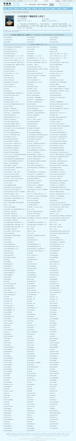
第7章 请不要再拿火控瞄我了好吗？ (11, 51)
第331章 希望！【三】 (54, 296)
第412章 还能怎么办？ (54, 355)
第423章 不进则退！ (30, 364)
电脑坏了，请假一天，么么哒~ (55, 224)
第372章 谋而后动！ (30, 327)
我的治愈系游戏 (19, 30)
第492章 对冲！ (30, 415)
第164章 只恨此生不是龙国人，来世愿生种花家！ (59, 165)
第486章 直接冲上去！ (31, 410)
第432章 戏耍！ (30, 371)
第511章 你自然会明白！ (54, 37)
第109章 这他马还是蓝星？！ (32, 125)
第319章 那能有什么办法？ (55, 288)
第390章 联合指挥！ (30, 340)
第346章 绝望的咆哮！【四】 (55, 307)
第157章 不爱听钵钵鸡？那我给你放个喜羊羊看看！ (36, 161)
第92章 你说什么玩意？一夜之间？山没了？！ (58, 112)
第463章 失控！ (52, 393)
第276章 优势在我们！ (31, 257)
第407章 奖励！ (7, 353)
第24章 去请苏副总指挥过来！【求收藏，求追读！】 (60, 62)
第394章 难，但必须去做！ (55, 342)
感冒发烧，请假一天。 (31, 191)
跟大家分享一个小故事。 (31, 231)
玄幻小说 (10, 8)
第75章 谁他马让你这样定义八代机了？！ (12, 101)
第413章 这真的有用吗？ (8, 358)
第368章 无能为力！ (8, 325)
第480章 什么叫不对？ (31, 406)
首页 (5, 8)
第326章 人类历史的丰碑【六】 (10, 294)
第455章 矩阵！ (7, 388)
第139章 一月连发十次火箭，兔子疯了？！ (35, 147)
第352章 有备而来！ (53, 312)
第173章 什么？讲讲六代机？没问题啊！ (11, 174)
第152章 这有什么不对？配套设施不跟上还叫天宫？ (59, 156)
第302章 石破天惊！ (8, 277)
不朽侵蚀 (51, 30)
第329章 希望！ (7, 296)
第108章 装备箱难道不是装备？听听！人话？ (12, 125)
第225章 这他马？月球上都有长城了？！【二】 (13, 215)
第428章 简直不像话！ (8, 369)
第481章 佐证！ (52, 406)
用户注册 (70, 0)
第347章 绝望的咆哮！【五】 (9, 309)
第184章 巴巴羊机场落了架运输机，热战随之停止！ (59, 180)
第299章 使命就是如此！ (8, 274)
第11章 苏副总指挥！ (31, 53)
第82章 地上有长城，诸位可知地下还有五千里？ (36, 106)
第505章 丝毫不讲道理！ (54, 41)
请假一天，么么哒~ (30, 169)
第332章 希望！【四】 (8, 299)
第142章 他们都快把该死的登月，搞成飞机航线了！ (36, 150)
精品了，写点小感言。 (31, 226)
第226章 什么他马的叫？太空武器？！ (34, 215)
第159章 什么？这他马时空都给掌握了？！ (12, 163)
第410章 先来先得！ (8, 355)
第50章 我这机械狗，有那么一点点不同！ (35, 82)
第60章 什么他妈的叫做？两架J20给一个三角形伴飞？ (60, 88)
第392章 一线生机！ (8, 342)
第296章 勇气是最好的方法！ (9, 272)
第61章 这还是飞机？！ (8, 90)
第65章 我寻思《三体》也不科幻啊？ (34, 93)
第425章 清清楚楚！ (8, 366)
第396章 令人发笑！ (30, 345)
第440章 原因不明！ (8, 377)
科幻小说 (41, 8)
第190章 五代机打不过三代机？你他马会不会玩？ (13, 187)
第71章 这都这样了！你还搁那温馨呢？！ (35, 97)
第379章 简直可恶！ (53, 331)
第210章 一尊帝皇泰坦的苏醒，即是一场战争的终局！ (14, 202)
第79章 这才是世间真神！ (32, 104)
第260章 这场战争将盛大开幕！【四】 (11, 246)
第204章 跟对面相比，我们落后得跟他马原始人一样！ (14, 198)
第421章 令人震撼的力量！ (55, 362)
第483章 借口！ (30, 408)
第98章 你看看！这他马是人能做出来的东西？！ (59, 117)
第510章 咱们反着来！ (8, 39)
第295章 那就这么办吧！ (54, 270)
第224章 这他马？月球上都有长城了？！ (34, 213)
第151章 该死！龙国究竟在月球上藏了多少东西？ (36, 156)
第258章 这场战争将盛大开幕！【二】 (34, 244)
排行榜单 (53, 8)
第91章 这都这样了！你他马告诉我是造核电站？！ (36, 112)
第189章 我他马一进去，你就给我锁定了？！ (58, 185)
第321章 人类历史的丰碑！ (32, 290)
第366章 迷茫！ (30, 323)
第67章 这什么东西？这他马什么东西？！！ (12, 95)
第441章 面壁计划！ (30, 377)
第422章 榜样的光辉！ (8, 364)
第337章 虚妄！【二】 (54, 301)
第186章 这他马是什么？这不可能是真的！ (58, 182)
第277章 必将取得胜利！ (54, 257)
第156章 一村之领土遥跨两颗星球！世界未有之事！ (14, 161)
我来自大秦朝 (64, 30)
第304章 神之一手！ (53, 277)
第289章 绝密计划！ (53, 266)
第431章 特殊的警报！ (8, 371)
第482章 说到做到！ (8, 408)
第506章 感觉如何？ (30, 41)
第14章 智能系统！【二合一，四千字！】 (35, 55)
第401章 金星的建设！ (8, 349)
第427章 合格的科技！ (54, 366)
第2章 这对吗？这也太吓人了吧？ (33, 47)
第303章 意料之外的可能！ (32, 277)
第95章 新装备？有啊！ (54, 115)
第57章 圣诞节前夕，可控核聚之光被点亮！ (58, 86)
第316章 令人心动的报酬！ (55, 285)
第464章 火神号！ (7, 395)
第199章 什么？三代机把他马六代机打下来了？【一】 (37, 193)
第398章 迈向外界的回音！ (9, 347)
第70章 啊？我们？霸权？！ (9, 97)
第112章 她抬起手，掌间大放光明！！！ (34, 128)
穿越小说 (28, 8)
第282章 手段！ (30, 261)
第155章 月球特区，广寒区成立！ (56, 158)
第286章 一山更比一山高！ (55, 263)
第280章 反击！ (52, 259)
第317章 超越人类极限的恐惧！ (10, 288)
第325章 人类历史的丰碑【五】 (55, 292)
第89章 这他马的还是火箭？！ (55, 110)
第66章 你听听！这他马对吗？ (55, 93)
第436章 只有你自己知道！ (55, 373)
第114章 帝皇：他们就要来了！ (10, 130)
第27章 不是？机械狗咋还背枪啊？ (56, 64)
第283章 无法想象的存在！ (55, 261)
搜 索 (51, 4)
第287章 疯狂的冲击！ (8, 266)
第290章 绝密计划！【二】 (9, 268)
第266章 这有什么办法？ (8, 250)
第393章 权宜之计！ (30, 342)
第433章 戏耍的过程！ (54, 371)
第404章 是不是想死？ (8, 351)
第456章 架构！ (30, 388)
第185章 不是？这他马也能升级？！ (33, 182)
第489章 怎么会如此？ (31, 412)
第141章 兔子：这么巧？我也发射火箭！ (11, 150)
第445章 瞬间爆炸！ (53, 380)
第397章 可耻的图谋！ (54, 345)
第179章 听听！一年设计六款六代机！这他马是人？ (14, 178)
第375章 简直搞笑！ (30, 329)
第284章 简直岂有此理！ (8, 263)
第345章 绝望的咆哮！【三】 (32, 307)
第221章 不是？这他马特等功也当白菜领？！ (35, 211)
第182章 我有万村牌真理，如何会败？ (11, 180)
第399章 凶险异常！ (30, 347)
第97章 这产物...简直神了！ (32, 117)
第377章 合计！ (7, 331)
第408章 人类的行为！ (31, 353)
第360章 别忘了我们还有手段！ (33, 318)
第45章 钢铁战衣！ (53, 77)
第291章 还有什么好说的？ (32, 268)
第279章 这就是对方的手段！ (32, 259)
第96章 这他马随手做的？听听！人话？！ (12, 117)
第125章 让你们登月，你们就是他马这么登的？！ (59, 136)
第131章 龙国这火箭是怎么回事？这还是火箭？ (58, 141)
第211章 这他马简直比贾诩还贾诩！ (33, 202)
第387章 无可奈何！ (30, 338)
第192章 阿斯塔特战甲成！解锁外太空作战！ (58, 187)
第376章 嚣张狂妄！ (53, 329)
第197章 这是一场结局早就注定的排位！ (57, 191)
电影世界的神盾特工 (15, 31)
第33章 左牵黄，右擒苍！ (54, 69)
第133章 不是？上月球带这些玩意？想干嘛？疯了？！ (37, 143)
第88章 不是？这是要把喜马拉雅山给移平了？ (35, 110)
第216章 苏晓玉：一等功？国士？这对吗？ (35, 207)
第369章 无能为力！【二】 (32, 325)
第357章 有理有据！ (30, 316)
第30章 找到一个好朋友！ (54, 66)
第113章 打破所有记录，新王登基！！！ (57, 128)
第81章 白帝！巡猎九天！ (9, 106)
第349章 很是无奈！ (53, 309)
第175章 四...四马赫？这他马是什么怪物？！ (58, 174)
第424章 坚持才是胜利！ (54, 364)
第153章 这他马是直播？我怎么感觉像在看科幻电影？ (14, 158)
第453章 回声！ (30, 386)
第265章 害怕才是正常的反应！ (55, 248)
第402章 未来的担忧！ (31, 349)
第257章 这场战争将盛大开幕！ (10, 244)
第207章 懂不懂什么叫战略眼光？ (10, 200)
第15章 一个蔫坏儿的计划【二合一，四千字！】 (59, 55)
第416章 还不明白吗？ (8, 360)
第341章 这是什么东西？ (8, 305)
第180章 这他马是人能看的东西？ (33, 178)
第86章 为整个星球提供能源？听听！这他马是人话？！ (60, 108)
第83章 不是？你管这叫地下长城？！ (57, 106)
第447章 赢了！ (30, 382)
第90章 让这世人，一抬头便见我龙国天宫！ (12, 112)
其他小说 (47, 8)
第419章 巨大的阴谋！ (8, 362)
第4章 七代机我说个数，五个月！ (10, 49)
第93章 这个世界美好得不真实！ (10, 115)
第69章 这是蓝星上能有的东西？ (56, 95)
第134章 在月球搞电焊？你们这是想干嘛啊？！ (58, 143)
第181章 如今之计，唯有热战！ (55, 178)
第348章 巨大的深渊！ (31, 309)
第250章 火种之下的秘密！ (55, 237)
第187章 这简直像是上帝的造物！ (10, 185)
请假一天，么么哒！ (53, 222)
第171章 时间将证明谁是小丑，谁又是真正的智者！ (36, 171)
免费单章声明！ (53, 99)
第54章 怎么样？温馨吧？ (54, 84)
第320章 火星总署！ (8, 290)
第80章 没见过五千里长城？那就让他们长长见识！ (59, 104)
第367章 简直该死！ (53, 323)
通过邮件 (63, 3)
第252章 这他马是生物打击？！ (33, 239)
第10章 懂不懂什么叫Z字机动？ (10, 53)
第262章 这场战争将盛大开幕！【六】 (57, 246)
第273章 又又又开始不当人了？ (33, 255)
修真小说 (16, 8)
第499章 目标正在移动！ (54, 419)
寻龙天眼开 (52, 433)
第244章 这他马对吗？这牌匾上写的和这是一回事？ (59, 233)
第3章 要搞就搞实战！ (54, 47)
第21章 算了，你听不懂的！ (55, 60)
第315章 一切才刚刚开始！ (32, 285)
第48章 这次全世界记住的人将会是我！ (57, 79)
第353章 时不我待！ (8, 314)
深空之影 (10, 30)
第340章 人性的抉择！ (54, 303)
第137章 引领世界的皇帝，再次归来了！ (57, 145)
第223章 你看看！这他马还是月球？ (11, 213)
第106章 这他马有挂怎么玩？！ (33, 123)
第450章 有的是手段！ (31, 384)
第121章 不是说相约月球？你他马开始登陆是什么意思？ (37, 134)
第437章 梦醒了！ (7, 375)
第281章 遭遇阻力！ (8, 261)
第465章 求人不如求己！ (31, 395)
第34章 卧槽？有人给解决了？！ (10, 71)
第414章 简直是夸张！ (31, 358)
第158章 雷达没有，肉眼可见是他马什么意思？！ (59, 161)
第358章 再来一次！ (53, 316)
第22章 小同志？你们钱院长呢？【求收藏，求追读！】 (14, 62)
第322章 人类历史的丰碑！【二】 (56, 290)
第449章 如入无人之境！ (8, 384)
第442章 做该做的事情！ (54, 377)
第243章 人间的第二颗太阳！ (9, 233)
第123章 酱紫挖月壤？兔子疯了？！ (11, 136)
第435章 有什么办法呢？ (31, 373)
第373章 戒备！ (52, 327)
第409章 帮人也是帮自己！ (55, 353)
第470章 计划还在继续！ (8, 399)
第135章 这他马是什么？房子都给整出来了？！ (13, 145)
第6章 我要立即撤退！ (54, 49)
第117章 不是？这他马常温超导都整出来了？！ (13, 132)
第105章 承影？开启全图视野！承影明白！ (12, 123)
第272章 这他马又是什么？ (9, 255)
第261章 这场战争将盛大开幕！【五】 (34, 246)
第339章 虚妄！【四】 (31, 303)
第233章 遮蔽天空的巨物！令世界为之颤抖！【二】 (14, 222)
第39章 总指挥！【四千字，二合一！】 (57, 73)
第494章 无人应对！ (8, 417)
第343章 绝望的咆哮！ (54, 305)
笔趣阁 (12, 4)
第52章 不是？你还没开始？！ (10, 84)
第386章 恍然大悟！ (8, 338)
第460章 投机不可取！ (54, 391)
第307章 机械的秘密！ (54, 279)
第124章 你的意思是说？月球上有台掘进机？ (35, 136)
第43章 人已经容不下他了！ (9, 77)
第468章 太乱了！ (30, 397)
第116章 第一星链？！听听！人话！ (56, 130)
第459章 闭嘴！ (30, 391)
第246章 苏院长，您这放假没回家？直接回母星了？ (36, 235)
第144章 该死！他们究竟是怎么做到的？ (11, 152)
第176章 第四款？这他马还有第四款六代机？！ (13, 176)
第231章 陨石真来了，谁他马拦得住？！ (11, 220)
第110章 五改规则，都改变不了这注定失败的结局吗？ (60, 125)
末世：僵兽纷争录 (57, 433)
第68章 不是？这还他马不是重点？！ (34, 95)
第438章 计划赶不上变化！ (32, 375)
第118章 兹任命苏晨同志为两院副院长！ (34, 132)
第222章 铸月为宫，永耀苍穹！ (55, 211)
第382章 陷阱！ (52, 334)
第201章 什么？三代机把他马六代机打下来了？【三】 (14, 196)
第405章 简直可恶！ (30, 351)
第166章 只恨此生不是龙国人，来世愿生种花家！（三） (37, 167)
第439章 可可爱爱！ (53, 375)
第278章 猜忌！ (7, 259)
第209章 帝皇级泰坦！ (54, 200)
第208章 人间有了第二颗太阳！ (33, 200)
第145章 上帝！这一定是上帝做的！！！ (34, 152)
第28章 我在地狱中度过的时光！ (10, 66)
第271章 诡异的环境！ (54, 253)
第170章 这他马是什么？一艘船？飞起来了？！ (13, 171)
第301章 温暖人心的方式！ (55, 274)
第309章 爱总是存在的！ (31, 281)
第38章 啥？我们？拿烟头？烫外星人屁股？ (35, 73)
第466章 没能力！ (53, 395)
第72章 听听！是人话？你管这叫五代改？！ (58, 97)
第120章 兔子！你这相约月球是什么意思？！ (12, 134)
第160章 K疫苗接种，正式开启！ (33, 163)
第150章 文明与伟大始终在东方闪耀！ (11, 156)
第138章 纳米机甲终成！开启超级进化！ (11, 147)
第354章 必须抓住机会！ (31, 314)
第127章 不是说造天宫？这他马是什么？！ (35, 139)
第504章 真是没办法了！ (31, 423)
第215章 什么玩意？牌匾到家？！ (10, 207)
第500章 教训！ (7, 421)
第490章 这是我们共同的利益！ (55, 412)
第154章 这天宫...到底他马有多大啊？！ (34, 158)
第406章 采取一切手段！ (54, 351)
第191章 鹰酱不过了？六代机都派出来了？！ (35, 187)
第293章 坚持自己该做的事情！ (10, 270)
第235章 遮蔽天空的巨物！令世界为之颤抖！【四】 (14, 224)
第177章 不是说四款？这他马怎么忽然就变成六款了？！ (37, 176)
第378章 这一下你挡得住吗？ (32, 331)
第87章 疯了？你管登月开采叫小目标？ (11, 110)
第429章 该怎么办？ (30, 369)
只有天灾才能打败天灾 (57, 30)
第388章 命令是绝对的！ (54, 338)
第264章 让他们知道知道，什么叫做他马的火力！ (36, 248)
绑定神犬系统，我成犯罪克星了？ (26, 433)
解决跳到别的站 (66, 5)
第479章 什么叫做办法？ (8, 406)
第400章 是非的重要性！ (54, 347)
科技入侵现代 (25, 30)
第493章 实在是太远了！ (54, 415)
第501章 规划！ (30, 421)
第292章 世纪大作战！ (54, 268)
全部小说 (59, 8)
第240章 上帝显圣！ (30, 228)
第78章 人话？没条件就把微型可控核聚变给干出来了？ (14, 104)
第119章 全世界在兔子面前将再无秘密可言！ (58, 132)
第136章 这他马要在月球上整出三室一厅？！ (35, 145)
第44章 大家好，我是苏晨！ (32, 77)
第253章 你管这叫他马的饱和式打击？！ (57, 239)
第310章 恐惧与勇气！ (54, 281)
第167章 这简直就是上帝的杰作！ (56, 167)
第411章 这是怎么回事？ (31, 355)
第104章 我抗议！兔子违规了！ (55, 121)
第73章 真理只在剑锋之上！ (9, 99)
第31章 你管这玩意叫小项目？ (10, 69)
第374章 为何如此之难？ (8, 329)
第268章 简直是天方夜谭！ (55, 250)
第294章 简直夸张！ (30, 270)
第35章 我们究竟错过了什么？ (32, 71)
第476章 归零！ (7, 404)
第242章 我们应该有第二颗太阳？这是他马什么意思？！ (60, 231)
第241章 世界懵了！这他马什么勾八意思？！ (12, 231)
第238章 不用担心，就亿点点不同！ (56, 226)
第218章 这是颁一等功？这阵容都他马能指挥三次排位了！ (15, 209)
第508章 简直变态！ (53, 39)
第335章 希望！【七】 (8, 301)
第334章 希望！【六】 (54, 299)
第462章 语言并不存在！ (31, 393)
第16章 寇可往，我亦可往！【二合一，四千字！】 (13, 58)
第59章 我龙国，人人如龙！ (32, 88)
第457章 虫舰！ (52, 388)
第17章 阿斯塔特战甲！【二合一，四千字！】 (35, 58)
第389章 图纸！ (7, 340)
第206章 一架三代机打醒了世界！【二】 (57, 198)
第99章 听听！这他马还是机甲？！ (10, 119)
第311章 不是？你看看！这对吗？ (10, 283)
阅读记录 (65, 8)
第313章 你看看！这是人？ (55, 283)
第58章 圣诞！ (7, 88)
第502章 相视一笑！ (53, 421)
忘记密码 (64, 0)
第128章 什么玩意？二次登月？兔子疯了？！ (58, 139)
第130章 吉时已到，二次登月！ (33, 141)
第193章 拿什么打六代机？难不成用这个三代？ (13, 189)
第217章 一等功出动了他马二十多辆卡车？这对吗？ (59, 207)
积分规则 (61, 5)
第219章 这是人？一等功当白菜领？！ (57, 209)
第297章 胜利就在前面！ (31, 272)
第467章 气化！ (7, 397)
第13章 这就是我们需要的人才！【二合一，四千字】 (14, 55)
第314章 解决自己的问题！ (9, 285)
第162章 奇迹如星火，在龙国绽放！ (11, 165)
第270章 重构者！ (30, 253)
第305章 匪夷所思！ (8, 279)
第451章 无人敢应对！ (54, 384)
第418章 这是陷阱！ (53, 360)
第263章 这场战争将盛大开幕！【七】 (11, 248)
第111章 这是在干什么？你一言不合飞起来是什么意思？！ (15, 128)
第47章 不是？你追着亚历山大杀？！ (34, 79)
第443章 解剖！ (7, 380)
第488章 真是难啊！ (8, 412)
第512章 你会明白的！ (31, 37)
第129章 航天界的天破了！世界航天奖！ (11, 141)
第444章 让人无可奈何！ (31, 380)
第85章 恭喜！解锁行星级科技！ (33, 108)
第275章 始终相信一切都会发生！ (10, 257)
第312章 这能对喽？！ (31, 283)
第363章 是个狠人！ (30, 320)
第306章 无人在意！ (30, 279)
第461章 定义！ (7, 393)
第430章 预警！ (52, 369)
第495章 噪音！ (30, 417)
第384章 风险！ (30, 336)
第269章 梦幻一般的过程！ (9, 253)
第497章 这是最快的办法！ (9, 419)
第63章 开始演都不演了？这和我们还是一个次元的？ (60, 90)
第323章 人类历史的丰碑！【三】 (10, 292)
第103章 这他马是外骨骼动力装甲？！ (34, 121)
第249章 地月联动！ (30, 237)
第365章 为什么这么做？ (8, 323)
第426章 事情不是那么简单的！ (33, 366)
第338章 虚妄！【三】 (8, 303)
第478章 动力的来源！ (54, 404)
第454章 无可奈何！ (53, 386)
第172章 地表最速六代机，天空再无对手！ (58, 171)
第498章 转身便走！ (30, 419)
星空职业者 (30, 30)
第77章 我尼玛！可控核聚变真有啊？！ (57, 101)
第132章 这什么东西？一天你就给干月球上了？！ (13, 143)
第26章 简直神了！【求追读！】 (33, 64)
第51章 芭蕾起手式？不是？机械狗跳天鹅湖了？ (59, 82)
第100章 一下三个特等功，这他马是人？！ (35, 119)
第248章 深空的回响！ (8, 237)
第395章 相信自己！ (8, 345)
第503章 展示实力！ (8, 423)
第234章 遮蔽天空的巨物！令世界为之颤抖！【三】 (36, 222)
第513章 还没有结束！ (52, 20)
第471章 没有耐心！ (30, 399)
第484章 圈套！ (52, 408)
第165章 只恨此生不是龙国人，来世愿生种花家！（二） (14, 167)
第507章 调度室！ (7, 41)
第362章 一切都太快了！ (8, 320)
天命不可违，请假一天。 (9, 182)
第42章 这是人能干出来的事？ (55, 75)
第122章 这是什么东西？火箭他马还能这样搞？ (58, 134)
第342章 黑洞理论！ (30, 305)
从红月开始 (14, 30)
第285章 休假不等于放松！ (32, 263)
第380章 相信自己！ (8, 334)
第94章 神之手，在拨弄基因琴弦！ (33, 115)
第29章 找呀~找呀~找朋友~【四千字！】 (34, 66)
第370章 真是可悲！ (53, 325)
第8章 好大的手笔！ (30, 51)
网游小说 (35, 8)
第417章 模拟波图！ (30, 360)
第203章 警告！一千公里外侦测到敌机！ (57, 196)
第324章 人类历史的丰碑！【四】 (33, 292)
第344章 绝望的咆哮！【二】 (9, 307)
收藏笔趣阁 (20, 0)
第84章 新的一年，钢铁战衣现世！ (10, 108)
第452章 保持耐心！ (8, 386)
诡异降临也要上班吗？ (15, 433)
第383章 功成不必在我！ (8, 336)
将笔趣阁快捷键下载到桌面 (10, 0)
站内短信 (68, 3)
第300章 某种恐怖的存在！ (32, 274)
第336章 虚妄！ (30, 301)
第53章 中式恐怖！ (30, 84)
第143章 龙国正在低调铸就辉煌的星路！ (57, 150)
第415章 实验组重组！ (54, 358)
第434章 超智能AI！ (8, 373)
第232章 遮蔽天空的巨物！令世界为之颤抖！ (58, 220)
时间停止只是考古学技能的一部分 (43, 433)
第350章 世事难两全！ (8, 312)
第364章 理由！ (52, 320)
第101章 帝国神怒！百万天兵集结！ (56, 119)
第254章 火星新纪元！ (8, 242)
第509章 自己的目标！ (31, 39)
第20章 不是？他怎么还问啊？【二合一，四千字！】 (37, 60)
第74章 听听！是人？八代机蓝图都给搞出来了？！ (36, 99)
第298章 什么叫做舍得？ (54, 272)
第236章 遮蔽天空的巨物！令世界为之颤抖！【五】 (36, 224)
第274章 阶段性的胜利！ (54, 255)
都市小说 (22, 8)
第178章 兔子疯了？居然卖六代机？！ (57, 176)
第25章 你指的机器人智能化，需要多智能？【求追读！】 (15, 64)
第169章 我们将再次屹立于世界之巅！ (57, 169)
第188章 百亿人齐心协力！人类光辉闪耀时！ (35, 185)
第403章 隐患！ (52, 349)
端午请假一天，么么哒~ (54, 213)
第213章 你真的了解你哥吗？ (32, 204)
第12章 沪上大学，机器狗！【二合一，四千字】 (59, 53)
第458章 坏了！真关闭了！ (9, 391)
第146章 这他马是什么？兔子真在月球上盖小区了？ (59, 152)
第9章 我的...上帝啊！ (54, 51)
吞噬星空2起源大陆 (36, 30)
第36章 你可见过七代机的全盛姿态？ (57, 71)
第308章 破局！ (7, 281)
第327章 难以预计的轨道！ (32, 294)
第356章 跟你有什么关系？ (9, 316)
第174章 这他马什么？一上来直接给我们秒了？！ (36, 174)
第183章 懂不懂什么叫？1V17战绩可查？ (34, 180)
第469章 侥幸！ (52, 397)
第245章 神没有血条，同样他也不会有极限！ (12, 235)
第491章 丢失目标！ (8, 415)
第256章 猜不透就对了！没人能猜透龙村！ (58, 242)
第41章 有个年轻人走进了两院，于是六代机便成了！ (37, 75)
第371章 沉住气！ (7, 327)
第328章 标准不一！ (53, 294)
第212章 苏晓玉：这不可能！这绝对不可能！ (58, 202)
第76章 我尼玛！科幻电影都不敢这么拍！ (35, 101)
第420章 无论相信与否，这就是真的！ (34, 362)
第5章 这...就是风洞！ (31, 49)
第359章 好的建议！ (8, 318)
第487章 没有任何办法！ (54, 410)
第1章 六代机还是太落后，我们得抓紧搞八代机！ (13, 47)
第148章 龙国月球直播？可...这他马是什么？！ (35, 154)
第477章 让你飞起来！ (31, 404)
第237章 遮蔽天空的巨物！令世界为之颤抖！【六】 (14, 226)
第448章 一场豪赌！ (53, 382)
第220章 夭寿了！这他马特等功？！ (11, 211)
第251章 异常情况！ (8, 239)
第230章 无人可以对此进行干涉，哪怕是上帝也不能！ (60, 217)
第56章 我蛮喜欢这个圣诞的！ (32, 86)
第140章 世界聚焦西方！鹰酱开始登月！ (57, 147)
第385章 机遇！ (52, 336)
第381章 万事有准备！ (31, 334)
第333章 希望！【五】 (31, 299)
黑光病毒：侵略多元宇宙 (44, 30)
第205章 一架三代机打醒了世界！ (33, 198)
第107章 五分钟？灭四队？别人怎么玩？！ (58, 123)
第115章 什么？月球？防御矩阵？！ (33, 130)
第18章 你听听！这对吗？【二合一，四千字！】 (59, 58)
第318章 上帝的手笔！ (31, 288)
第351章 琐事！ (30, 312)
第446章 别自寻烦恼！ (8, 382)
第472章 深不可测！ (53, 399)
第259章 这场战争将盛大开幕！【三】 (57, 244)
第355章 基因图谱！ (53, 314)
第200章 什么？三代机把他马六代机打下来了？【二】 (60, 193)
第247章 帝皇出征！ (53, 235)
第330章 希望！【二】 (31, 296)
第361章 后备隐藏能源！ (54, 318)
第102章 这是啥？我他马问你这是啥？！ (11, 121)
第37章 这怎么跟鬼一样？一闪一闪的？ (11, 73)
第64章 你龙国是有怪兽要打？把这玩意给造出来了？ (14, 93)
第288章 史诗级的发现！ (31, 266)
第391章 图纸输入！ (53, 340)
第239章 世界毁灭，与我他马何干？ (11, 228)
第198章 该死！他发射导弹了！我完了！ (11, 193)
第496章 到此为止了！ (54, 417)
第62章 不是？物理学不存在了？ (33, 90)
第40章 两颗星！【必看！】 (9, 75)
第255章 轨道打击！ (30, 242)
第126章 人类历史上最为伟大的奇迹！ (11, 139)
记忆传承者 (35, 433)
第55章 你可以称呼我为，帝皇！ (10, 86)
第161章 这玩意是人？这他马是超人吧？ (57, 163)
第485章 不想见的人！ (8, 410)
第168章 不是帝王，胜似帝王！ (10, 169)
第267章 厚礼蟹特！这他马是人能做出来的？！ (36, 250)
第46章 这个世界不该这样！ (9, 79)
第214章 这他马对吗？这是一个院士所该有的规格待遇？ (60, 204)
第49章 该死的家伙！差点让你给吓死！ (11, 82)
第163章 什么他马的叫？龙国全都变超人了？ (35, 165)
